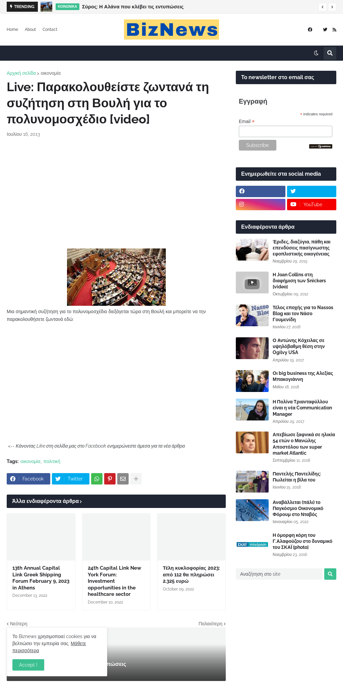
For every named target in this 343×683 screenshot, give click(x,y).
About (30, 29)
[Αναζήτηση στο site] (279, 574)
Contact (50, 29)
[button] (323, 7)
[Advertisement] (116, 193)
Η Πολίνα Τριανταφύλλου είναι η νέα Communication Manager (302, 407)
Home (12, 29)
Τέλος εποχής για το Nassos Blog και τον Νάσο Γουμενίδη (303, 313)
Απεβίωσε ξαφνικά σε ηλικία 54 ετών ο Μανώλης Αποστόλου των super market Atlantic (304, 444)
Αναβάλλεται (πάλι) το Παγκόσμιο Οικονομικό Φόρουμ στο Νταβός (298, 508)
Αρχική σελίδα (21, 73)
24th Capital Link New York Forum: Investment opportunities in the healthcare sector (114, 581)
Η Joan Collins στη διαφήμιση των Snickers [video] (299, 280)
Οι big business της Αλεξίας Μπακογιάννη (303, 376)
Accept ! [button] (28, 665)
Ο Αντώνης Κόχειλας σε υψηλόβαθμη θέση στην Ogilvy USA (299, 346)
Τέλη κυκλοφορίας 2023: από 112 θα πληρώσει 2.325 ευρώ (191, 574)
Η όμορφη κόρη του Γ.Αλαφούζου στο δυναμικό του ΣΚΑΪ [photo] (302, 541)
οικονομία (51, 73)
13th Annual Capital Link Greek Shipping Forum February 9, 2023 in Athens (40, 578)
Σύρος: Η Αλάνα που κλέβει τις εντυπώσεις (133, 7)
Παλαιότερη (210, 623)
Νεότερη (18, 623)
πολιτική (52, 461)
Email (247, 121)
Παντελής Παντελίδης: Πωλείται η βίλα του (297, 476)
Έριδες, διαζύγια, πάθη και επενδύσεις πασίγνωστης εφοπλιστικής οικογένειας (302, 248)
